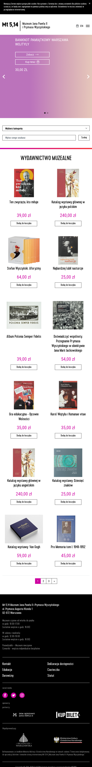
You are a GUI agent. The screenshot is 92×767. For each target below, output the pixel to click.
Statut (50, 676)
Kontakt (6, 664)
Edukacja (7, 670)
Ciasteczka (53, 670)
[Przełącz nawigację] (88, 26)
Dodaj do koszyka (24, 223)
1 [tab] (44, 113)
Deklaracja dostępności (60, 664)
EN (81, 25)
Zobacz (32, 54)
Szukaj (84, 137)
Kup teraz (32, 61)
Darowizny (8, 676)
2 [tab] (47, 113)
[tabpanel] (46, 76)
